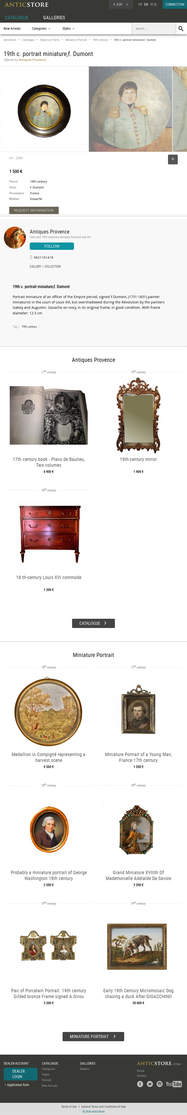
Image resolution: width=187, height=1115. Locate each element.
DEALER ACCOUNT (16, 1063)
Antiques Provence (49, 231)
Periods (46, 1080)
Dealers (84, 1069)
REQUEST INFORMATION (34, 210)
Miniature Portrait (76, 40)
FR (140, 4)
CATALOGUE (16, 17)
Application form (18, 1084)
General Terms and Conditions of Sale (103, 1106)
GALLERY (35, 267)
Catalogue (28, 40)
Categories (48, 1069)
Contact (142, 1075)
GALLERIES (54, 17)
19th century (100, 40)
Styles (45, 1074)
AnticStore (10, 40)
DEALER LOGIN (18, 1073)
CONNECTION (175, 4)
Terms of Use (69, 1106)
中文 (153, 4)
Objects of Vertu (50, 40)
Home (140, 1070)
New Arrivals (12, 28)
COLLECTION (53, 267)
